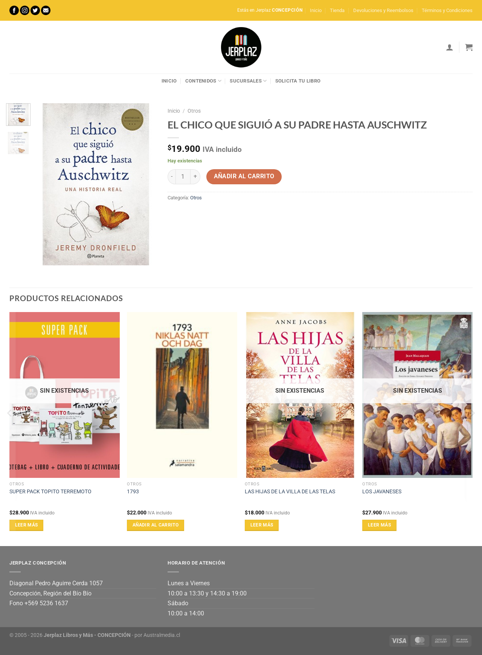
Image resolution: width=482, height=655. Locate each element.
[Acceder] (449, 47)
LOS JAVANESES (381, 491)
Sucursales (248, 80)
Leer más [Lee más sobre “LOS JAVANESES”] (379, 525)
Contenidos (203, 80)
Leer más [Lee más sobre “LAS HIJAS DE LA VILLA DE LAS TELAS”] (261, 525)
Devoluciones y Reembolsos (383, 10)
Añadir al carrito (244, 176)
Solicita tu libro (297, 81)
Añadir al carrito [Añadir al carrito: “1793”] (155, 525)
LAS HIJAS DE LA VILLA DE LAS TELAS (290, 491)
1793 (133, 491)
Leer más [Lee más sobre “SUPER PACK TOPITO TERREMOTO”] (26, 525)
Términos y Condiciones (447, 10)
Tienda (337, 10)
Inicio (316, 10)
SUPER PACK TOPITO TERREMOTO (50, 491)
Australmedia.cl (161, 635)
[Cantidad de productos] (183, 176)
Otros (194, 111)
